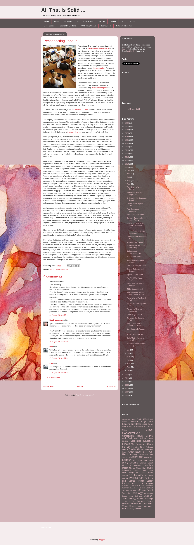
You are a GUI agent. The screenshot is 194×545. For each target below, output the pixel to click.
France (125, 449)
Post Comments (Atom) (85, 395)
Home (46, 21)
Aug (129, 184)
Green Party (148, 452)
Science (142, 488)
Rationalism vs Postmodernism (134, 252)
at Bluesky (131, 51)
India (130, 457)
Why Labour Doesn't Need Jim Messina (135, 324)
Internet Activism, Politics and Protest (136, 232)
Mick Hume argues (99, 88)
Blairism (134, 421)
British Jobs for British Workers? (135, 284)
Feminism (135, 447)
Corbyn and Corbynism (137, 437)
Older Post (111, 386)
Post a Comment (53, 377)
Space (124, 496)
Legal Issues (148, 460)
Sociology (68, 21)
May (129, 357)
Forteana (149, 447)
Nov (129, 174)
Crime (143, 438)
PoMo (141, 478)
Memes (132, 468)
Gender (113, 21)
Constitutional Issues (132, 436)
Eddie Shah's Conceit (135, 289)
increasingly (72, 132)
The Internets (138, 501)
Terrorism (125, 501)
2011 (127, 378)
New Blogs (128, 472)
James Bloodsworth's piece (98, 48)
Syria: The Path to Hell (135, 215)
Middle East (141, 468)
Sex (122, 21)
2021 (127, 140)
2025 (127, 126)
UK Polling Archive (88, 26)
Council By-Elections (68, 26)
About (56, 21)
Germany (149, 449)
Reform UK (137, 484)
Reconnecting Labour (60, 41)
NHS (138, 473)
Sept (129, 181)
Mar (129, 364)
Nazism (136, 470)
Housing (133, 454)
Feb (129, 367)
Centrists (148, 426)
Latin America (137, 460)
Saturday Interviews (124, 26)
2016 (127, 157)
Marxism (149, 465)
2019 (127, 147)
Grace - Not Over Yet (135, 335)
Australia (125, 422)
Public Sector (145, 481)
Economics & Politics (85, 21)
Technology (148, 499)
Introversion (137, 457)
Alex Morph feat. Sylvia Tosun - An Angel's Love (135, 226)
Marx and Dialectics (134, 257)
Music (150, 468)
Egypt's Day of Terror (135, 275)
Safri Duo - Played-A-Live (136, 266)
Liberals (143, 463)
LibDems (134, 463)
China (124, 430)
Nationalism (126, 470)
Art (151, 419)
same (98, 68)
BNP (133, 424)
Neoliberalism (147, 470)
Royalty (135, 486)
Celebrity (139, 427)
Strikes (140, 499)
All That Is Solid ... (63, 10)
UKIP (145, 503)
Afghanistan (126, 419)
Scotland (149, 488)
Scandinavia (134, 488)
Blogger (102, 540)
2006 (127, 395)
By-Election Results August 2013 (134, 194)
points (102, 68)
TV (140, 503)
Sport (131, 496)
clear (79, 132)
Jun (128, 353)
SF (139, 490)
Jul (128, 350)
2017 (127, 154)
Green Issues (134, 452)
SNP (144, 490)
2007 (127, 392)
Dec (129, 170)
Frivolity (132, 449)
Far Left (102, 21)
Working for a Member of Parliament (136, 299)
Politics (133, 477)
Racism (125, 483)
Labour (57, 269)
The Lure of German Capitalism (134, 310)
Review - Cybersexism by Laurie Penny (136, 219)
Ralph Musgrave (56, 320)
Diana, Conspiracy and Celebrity (135, 261)
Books (132, 21)
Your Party (130, 509)
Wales (140, 506)
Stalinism (138, 496)
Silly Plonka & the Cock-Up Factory (136, 247)
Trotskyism (134, 504)
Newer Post (48, 386)
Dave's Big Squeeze (134, 315)
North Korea (147, 473)
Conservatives (131, 432)
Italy (151, 457)
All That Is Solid (134, 109)
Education (148, 441)
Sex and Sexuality (129, 490)
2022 (127, 137)
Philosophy (138, 475)
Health (125, 454)
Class (52, 269)
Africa (133, 419)
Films (142, 447)
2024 (127, 130)
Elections (128, 443)
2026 (127, 123)
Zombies (137, 509)
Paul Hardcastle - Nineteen (133, 210)
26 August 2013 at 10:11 (58, 315)
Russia (142, 486)
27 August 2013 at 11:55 (58, 372)
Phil (51, 347)
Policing (125, 478)
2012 (127, 375)
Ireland (146, 457)
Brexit (144, 424)
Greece (124, 452)
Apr (128, 360)
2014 (127, 164)
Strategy (64, 269)
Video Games (49, 26)
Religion (149, 484)
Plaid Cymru (148, 475)
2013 (127, 167)
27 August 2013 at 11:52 (58, 358)
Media (125, 468)
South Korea (148, 493)
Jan (128, 370)
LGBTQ (125, 463)
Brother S (131, 427)
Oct (128, 177)
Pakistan (125, 475)
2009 (127, 385)
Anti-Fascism (143, 419)
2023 (127, 133)
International (106, 26)
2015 (127, 160)
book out (125, 49)
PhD (130, 475)
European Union (144, 444)
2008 (127, 388)
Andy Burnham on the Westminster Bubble (135, 293)
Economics (136, 441)
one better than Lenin (80, 110)
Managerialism (135, 465)
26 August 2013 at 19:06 (58, 342)
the (94, 68)
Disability (125, 441)
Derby (150, 438)
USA (150, 503)
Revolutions (126, 486)
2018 (127, 150)
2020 (127, 143)
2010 (127, 382)
